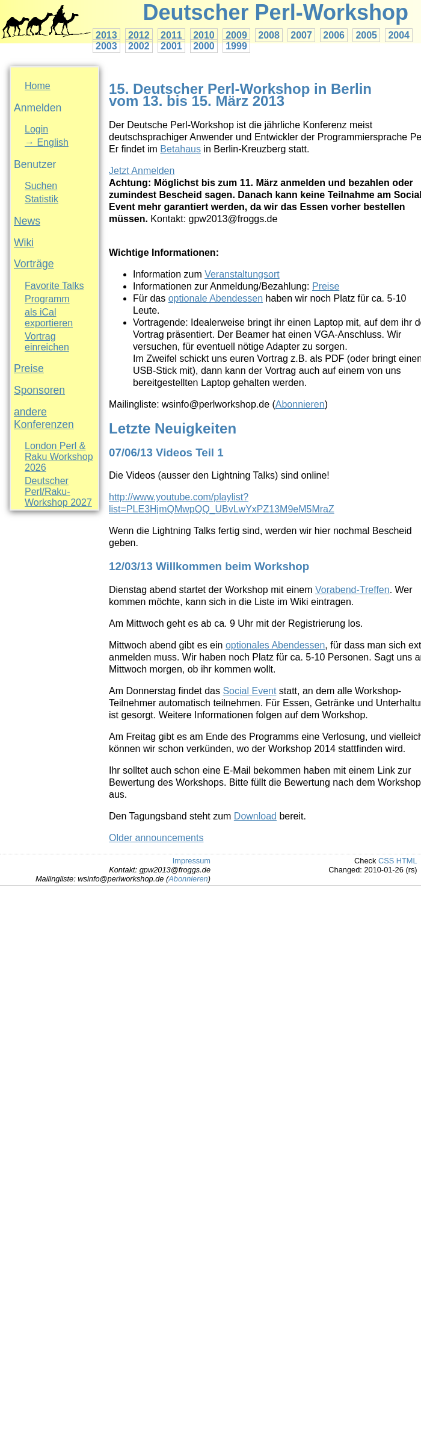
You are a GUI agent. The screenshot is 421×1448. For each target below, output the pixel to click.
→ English (47, 142)
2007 (301, 35)
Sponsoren (39, 390)
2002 (139, 46)
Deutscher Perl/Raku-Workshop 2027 (58, 492)
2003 (106, 46)
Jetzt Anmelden (141, 171)
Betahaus (180, 149)
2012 (139, 35)
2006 (334, 35)
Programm (47, 299)
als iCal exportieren (49, 317)
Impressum (191, 860)
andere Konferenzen (44, 418)
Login (36, 129)
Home (38, 86)
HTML (406, 860)
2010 (204, 35)
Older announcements (156, 838)
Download (255, 816)
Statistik (41, 199)
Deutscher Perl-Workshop (275, 12)
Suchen (41, 186)
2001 (171, 46)
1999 (236, 46)
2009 (236, 35)
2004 (399, 35)
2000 (204, 46)
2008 (269, 35)
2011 (171, 35)
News (27, 221)
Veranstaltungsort (242, 274)
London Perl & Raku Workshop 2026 (59, 457)
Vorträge (34, 264)
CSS (386, 860)
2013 (106, 35)
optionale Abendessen (215, 298)
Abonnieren (300, 404)
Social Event (249, 691)
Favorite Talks (54, 286)
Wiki (24, 243)
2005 (366, 35)
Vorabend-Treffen (352, 590)
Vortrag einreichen (47, 341)
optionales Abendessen (275, 645)
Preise (29, 368)
